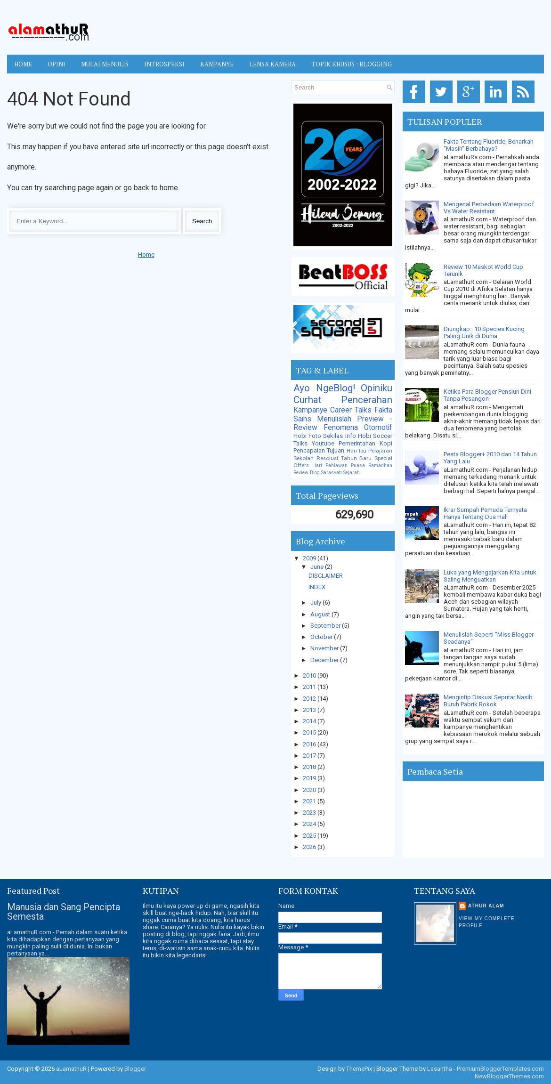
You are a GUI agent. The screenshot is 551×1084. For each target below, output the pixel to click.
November (325, 648)
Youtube (323, 443)
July (316, 602)
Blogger (135, 1068)
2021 (310, 801)
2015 (310, 732)
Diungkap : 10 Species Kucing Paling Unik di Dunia (484, 332)
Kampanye (310, 410)
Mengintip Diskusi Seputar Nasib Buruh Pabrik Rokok (488, 701)
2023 (310, 812)
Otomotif (378, 427)
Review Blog (306, 472)
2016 (310, 744)
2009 (310, 558)
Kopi (386, 443)
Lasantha (439, 1068)
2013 (310, 709)
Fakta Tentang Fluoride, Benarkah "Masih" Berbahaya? (489, 145)
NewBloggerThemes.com (509, 1076)
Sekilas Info (339, 435)
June (317, 566)
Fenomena (341, 427)
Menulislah (334, 419)
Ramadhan (380, 465)
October (322, 636)
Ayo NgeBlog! (324, 388)
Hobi (364, 435)
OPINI (56, 64)
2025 (310, 835)
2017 (310, 755)
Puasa (358, 465)
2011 (310, 686)
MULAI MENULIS (105, 64)
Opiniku (376, 388)
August (321, 614)
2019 (310, 778)
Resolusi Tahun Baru (344, 458)
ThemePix (359, 1068)
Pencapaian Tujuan (318, 450)
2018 (310, 766)
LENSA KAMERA (272, 64)
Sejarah (351, 472)
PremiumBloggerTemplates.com (500, 1068)
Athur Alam (486, 905)
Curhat (307, 399)
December (325, 659)
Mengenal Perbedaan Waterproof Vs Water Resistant (489, 208)
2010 (310, 675)
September (326, 625)
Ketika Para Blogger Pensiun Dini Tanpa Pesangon (487, 395)
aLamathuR (71, 1068)
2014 (310, 721)
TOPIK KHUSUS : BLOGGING (351, 64)
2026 (310, 846)
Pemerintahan (357, 443)
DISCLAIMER (325, 575)
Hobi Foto (307, 435)
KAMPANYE (217, 64)
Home (23, 64)
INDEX (316, 587)
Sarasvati (331, 472)
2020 (310, 789)
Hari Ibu (356, 450)
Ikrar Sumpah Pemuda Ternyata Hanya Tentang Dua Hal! (485, 513)
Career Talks (351, 410)
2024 (310, 823)
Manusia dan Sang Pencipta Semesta (63, 911)
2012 (310, 698)
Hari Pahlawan (330, 465)
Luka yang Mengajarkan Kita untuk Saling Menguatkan (490, 576)
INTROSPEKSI (164, 64)
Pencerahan (366, 399)
